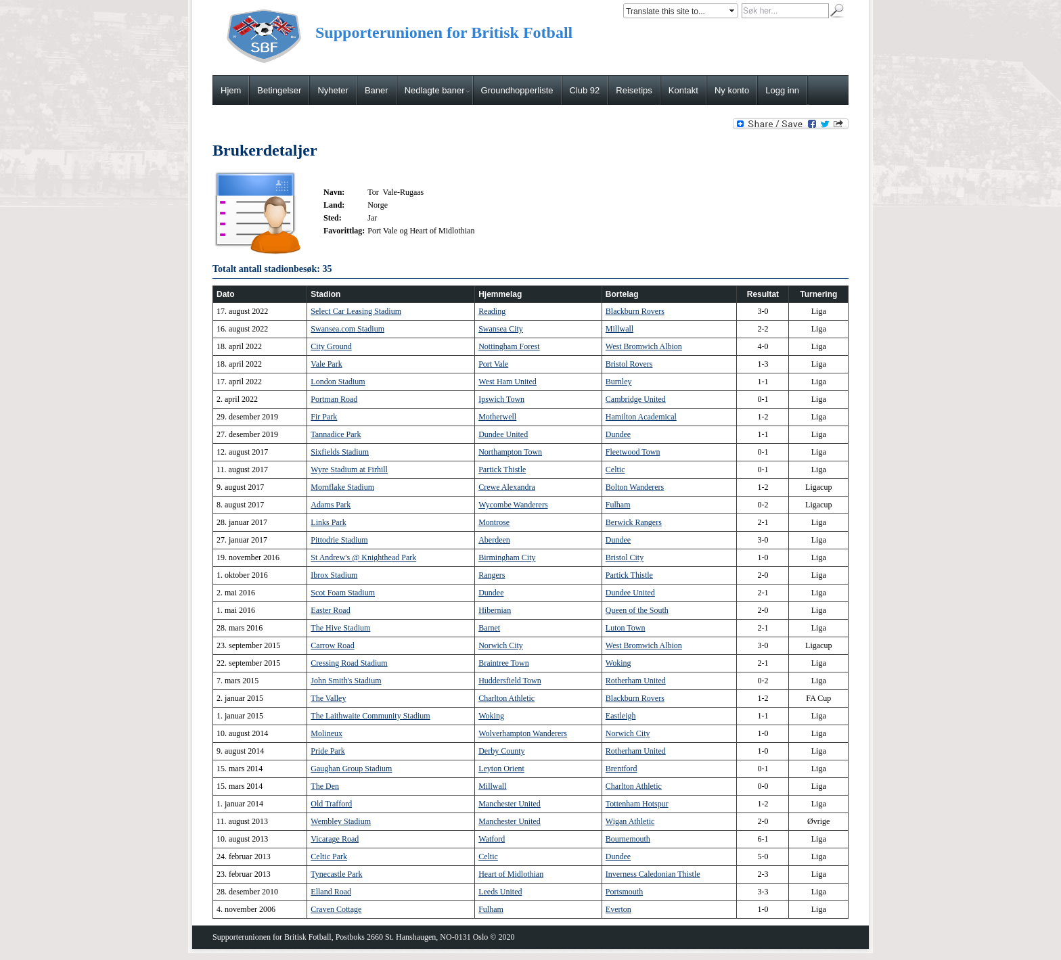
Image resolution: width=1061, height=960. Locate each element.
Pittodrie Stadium (339, 540)
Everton (618, 909)
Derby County (501, 751)
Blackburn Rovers (635, 311)
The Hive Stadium (340, 628)
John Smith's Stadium (346, 680)
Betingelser (279, 90)
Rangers (491, 575)
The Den (325, 786)
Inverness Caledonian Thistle (653, 874)
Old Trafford (331, 803)
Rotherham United (636, 680)
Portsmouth (624, 891)
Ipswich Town (501, 399)
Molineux (326, 733)
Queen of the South (637, 610)
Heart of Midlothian (510, 874)
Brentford (621, 768)
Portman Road (334, 399)
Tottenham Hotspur (637, 803)
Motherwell (497, 416)
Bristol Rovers (629, 364)
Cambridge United (636, 399)
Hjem (231, 90)
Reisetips (634, 90)
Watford (491, 839)
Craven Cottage (336, 909)
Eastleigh (621, 716)
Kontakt (683, 90)
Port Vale (493, 364)
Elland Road (331, 891)
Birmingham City (506, 557)
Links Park (328, 522)
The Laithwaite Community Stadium (370, 716)
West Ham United (507, 381)
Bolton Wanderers (635, 487)
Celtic (615, 469)
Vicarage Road (335, 839)
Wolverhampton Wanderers (522, 733)
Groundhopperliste (517, 90)
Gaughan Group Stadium (351, 768)
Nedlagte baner (437, 90)
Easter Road (330, 610)
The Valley (328, 698)
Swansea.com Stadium (347, 329)
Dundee (618, 434)
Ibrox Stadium (334, 575)
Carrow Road (332, 645)
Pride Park (327, 751)
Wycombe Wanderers (512, 504)
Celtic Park (329, 856)
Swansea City (500, 329)
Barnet (489, 628)
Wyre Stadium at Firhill (349, 469)
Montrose (494, 522)
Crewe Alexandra (506, 487)
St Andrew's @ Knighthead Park (363, 557)
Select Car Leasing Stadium (356, 311)
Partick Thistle (502, 469)
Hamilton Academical (641, 416)
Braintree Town (503, 663)
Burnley (619, 381)
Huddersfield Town (509, 680)
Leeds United (500, 891)
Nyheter (332, 90)
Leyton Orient (501, 768)
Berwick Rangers (634, 522)
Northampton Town (510, 452)
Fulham (618, 504)
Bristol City (625, 557)
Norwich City (500, 645)
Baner (376, 90)
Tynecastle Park (336, 874)
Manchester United (509, 803)
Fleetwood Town (633, 452)
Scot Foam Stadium (343, 592)
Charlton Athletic (506, 698)
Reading (491, 311)
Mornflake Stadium (342, 487)
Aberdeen (494, 540)
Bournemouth (628, 839)
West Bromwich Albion (644, 346)
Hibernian (494, 610)
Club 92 (585, 90)
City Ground (331, 346)
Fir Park (324, 416)
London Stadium (338, 381)
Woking (618, 663)
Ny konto (732, 90)
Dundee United (503, 434)
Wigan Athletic (630, 821)
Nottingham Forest (508, 346)
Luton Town (626, 628)
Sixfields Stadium (340, 452)
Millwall (619, 329)
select (732, 10)
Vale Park (326, 364)
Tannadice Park (336, 434)
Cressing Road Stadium (349, 663)
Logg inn (782, 90)
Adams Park (331, 504)
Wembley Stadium (341, 821)
